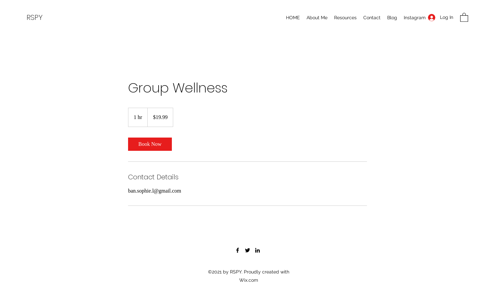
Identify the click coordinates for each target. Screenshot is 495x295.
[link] (150, 144)
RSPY (34, 17)
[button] (464, 17)
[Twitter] (247, 250)
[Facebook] (237, 250)
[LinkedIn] (257, 250)
